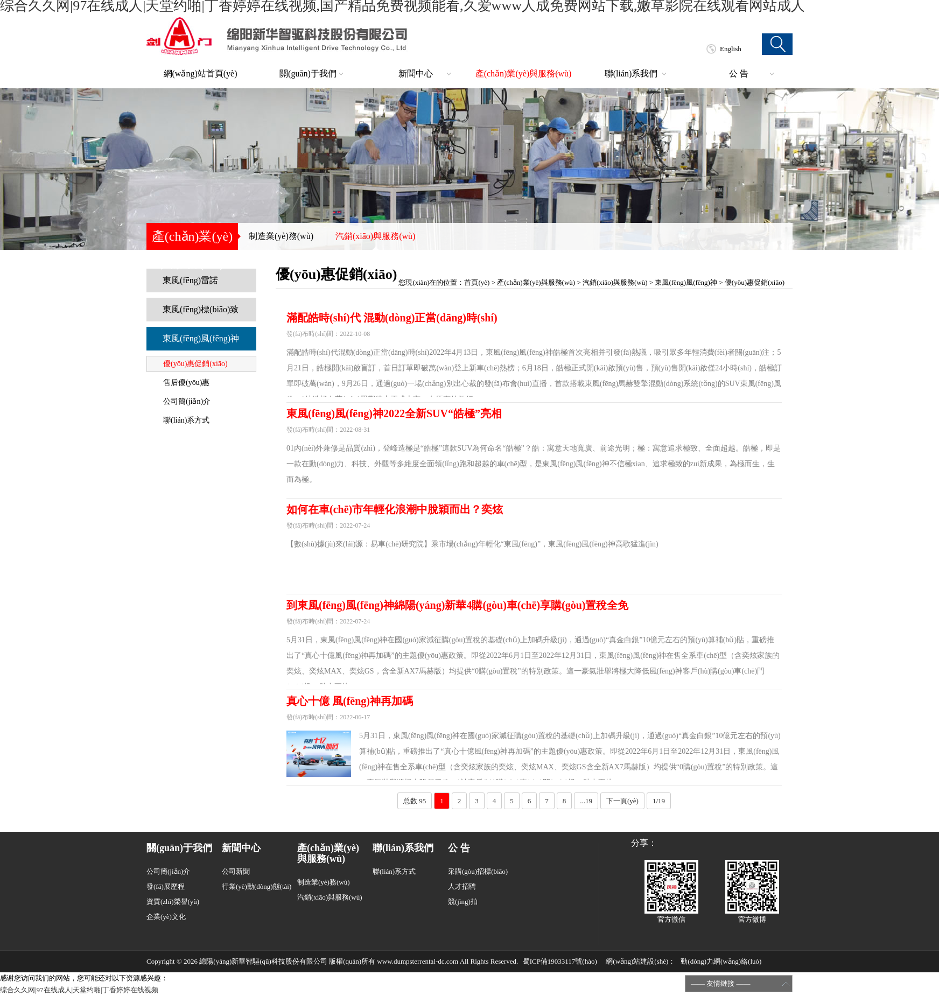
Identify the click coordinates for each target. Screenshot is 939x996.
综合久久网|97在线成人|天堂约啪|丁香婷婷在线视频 (79, 990)
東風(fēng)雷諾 (190, 280)
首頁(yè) (476, 282)
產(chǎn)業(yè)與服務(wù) (523, 73)
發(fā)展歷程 (165, 886)
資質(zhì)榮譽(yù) (172, 901)
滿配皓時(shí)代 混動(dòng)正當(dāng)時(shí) (391, 318)
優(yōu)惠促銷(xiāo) (195, 364)
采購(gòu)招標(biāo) (478, 871)
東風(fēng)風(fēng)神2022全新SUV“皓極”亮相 (394, 413)
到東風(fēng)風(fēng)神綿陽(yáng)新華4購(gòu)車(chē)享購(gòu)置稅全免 (457, 605)
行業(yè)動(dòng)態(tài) (256, 886)
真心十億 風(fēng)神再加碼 (349, 701)
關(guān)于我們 (308, 73)
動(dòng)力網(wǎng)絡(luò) (721, 961)
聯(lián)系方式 (186, 420)
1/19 (659, 801)
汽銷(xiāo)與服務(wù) (375, 236)
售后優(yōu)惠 (186, 382)
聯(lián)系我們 (631, 73)
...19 (586, 801)
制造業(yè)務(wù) (281, 236)
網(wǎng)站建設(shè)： (640, 961)
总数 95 (414, 801)
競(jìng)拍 (463, 901)
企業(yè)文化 (166, 917)
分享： (644, 842)
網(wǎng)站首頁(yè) (200, 73)
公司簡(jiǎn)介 (187, 401)
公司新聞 (236, 871)
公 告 (738, 73)
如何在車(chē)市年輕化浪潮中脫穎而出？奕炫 (394, 509)
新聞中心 (415, 73)
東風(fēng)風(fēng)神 (201, 338)
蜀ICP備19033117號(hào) (560, 961)
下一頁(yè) (622, 801)
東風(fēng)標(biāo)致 (201, 309)
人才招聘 (462, 886)
